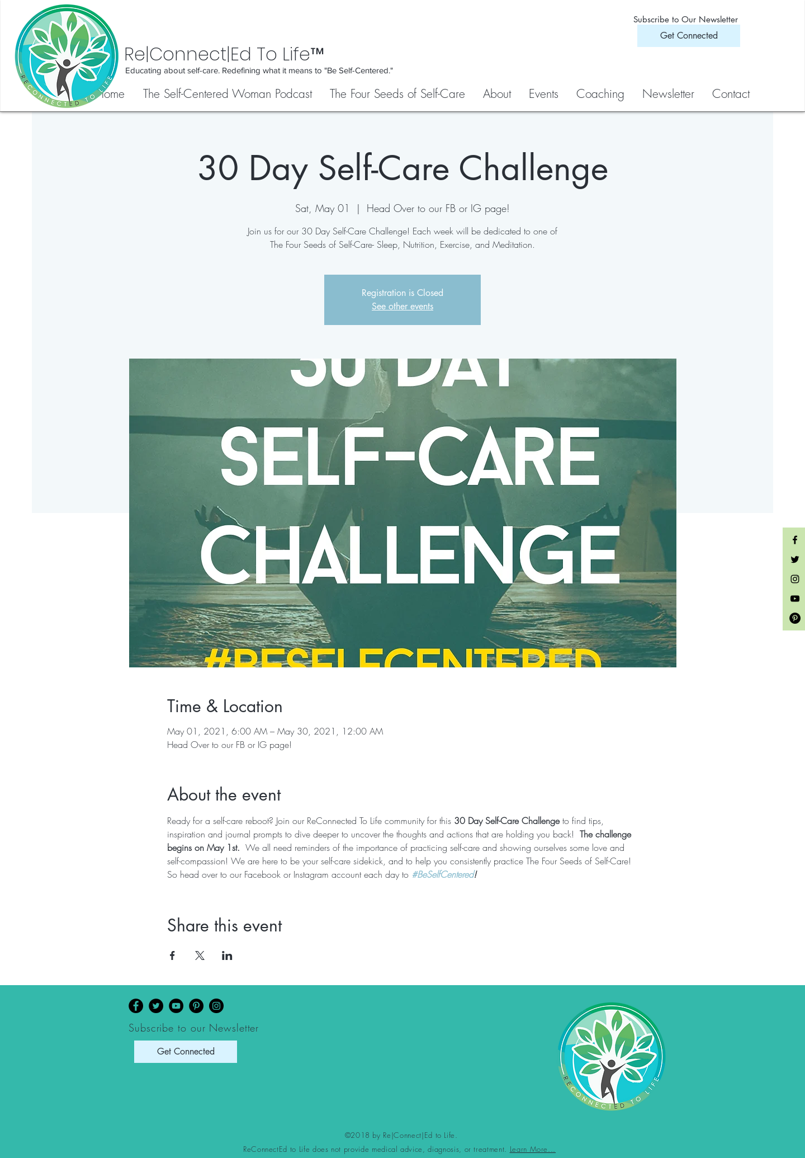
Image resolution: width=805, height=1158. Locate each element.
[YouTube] (176, 1006)
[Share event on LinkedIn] (227, 955)
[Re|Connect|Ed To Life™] (279, 54)
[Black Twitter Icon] (795, 559)
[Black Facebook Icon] (795, 539)
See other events (402, 306)
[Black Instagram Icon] (795, 579)
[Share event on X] (200, 955)
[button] (398, 94)
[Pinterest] (196, 1006)
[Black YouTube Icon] (795, 598)
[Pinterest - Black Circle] (795, 618)
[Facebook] (136, 1006)
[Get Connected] (688, 36)
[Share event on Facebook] (172, 955)
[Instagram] (216, 1006)
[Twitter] (156, 1006)
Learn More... (533, 1149)
